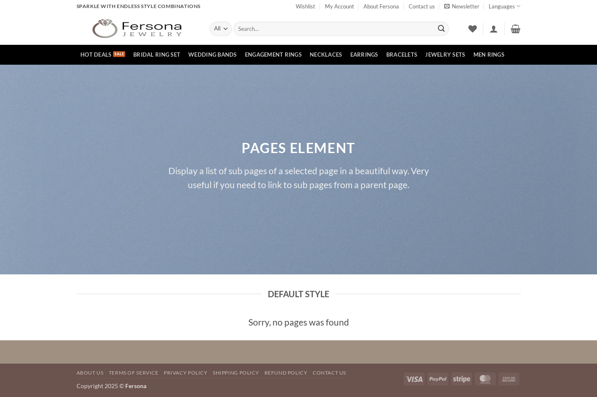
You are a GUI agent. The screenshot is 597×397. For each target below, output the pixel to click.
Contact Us (329, 373)
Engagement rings (273, 54)
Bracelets (401, 54)
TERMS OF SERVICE (134, 373)
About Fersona (381, 6)
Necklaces (326, 54)
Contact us (422, 6)
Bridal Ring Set (156, 54)
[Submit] (441, 29)
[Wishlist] (472, 28)
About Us (90, 373)
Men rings (488, 54)
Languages (504, 6)
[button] (461, 6)
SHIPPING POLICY (236, 373)
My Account (339, 6)
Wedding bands (212, 54)
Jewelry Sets (445, 54)
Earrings (364, 54)
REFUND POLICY (286, 373)
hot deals (95, 54)
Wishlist (305, 6)
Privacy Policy (186, 373)
